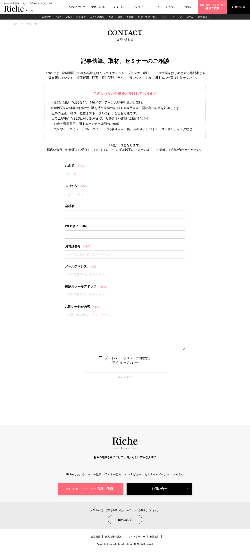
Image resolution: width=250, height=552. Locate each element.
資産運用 (44, 16)
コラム (191, 16)
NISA (57, 16)
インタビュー (140, 7)
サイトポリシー (137, 537)
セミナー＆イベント (166, 7)
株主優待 (80, 16)
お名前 (74, 166)
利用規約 (154, 537)
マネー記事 (98, 7)
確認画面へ (125, 377)
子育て (165, 16)
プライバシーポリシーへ (125, 363)
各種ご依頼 (89, 490)
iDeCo (67, 16)
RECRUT (125, 520)
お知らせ (189, 7)
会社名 (69, 206)
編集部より (206, 16)
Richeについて (77, 7)
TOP (16, 24)
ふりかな (76, 186)
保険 (120, 16)
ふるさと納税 (97, 16)
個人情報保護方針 (114, 537)
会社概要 (95, 537)
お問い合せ (159, 490)
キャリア (178, 16)
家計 (110, 16)
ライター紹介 (118, 7)
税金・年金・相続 (148, 16)
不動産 (130, 16)
